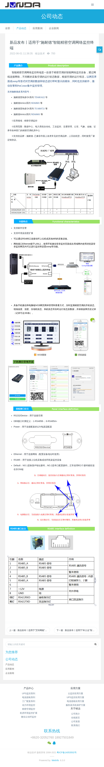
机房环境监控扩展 (28, 713)
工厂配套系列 (28, 701)
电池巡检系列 (28, 697)
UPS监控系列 (28, 693)
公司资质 (75, 721)
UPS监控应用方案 (75, 697)
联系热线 (52, 731)
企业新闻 (54, 28)
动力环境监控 (28, 705)
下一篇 (76, 630)
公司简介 (75, 713)
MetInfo (55, 760)
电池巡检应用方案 (75, 701)
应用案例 (38, 28)
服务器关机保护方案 (75, 705)
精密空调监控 (28, 709)
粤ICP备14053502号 (67, 752)
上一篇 (29, 630)
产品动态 (21, 28)
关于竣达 (75, 708)
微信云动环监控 (28, 717)
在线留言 (75, 717)
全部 (7, 28)
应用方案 (75, 688)
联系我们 (75, 725)
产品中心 (29, 688)
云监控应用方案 (75, 693)
